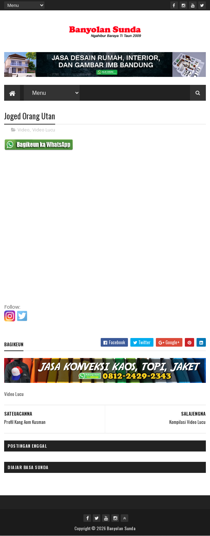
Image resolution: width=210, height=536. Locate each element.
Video (24, 130)
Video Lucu (43, 130)
